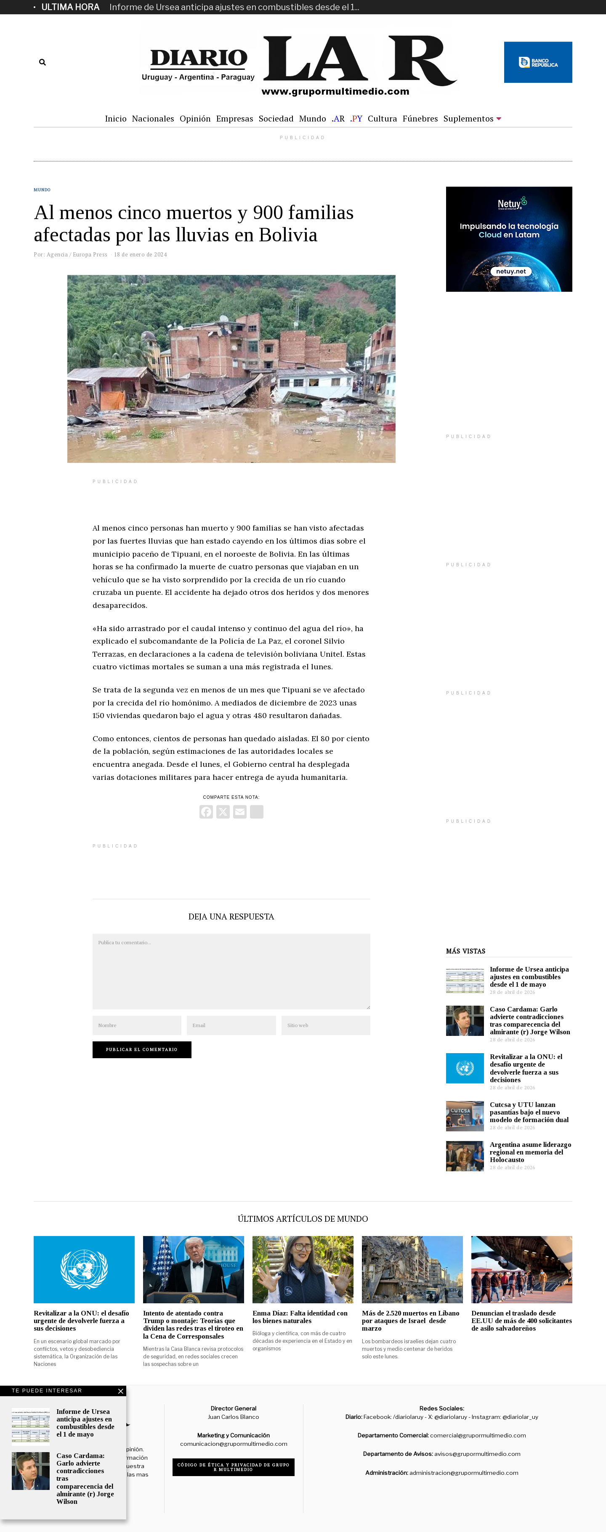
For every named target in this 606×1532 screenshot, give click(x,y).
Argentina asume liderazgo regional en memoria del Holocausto (530, 1152)
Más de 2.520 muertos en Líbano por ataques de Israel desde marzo (411, 1320)
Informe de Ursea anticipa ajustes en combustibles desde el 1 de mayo (529, 976)
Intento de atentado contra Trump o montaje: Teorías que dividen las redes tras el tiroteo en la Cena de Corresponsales (193, 1324)
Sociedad (276, 118)
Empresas (234, 118)
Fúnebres (420, 118)
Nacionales (153, 118)
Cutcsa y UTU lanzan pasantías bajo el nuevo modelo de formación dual (529, 1112)
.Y (356, 118)
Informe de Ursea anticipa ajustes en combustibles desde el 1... (234, 7)
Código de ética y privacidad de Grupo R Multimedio (234, 1467)
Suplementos (469, 118)
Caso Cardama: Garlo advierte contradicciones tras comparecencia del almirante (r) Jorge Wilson (530, 1020)
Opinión (195, 118)
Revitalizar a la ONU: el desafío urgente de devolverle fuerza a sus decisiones (526, 1068)
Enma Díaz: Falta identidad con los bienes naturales (300, 1317)
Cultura (382, 118)
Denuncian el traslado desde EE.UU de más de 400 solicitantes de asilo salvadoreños (521, 1320)
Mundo (312, 118)
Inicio (116, 118)
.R (338, 118)
